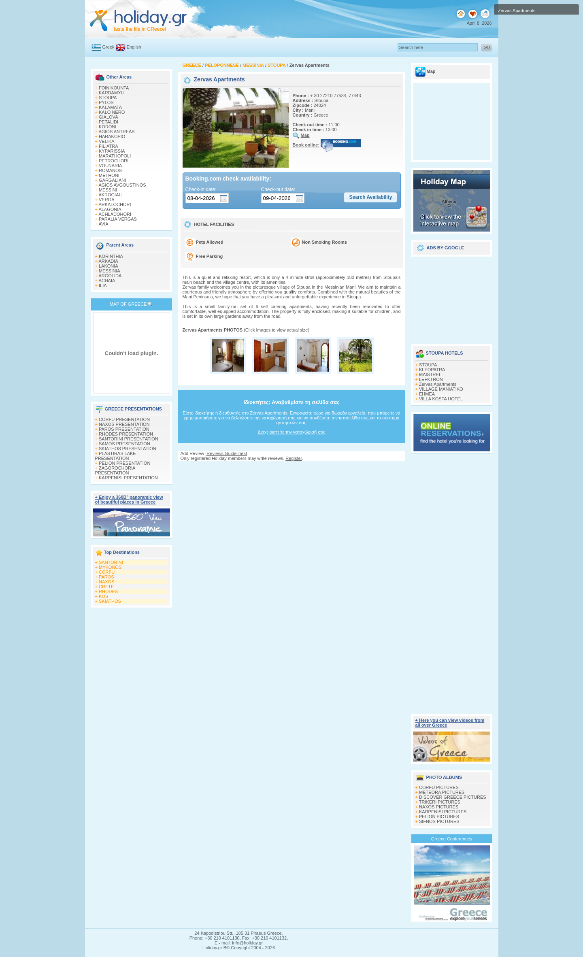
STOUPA (108, 97)
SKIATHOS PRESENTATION (127, 448)
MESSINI (108, 189)
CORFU (107, 572)
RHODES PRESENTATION (126, 434)
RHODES (108, 591)
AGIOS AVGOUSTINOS (122, 185)
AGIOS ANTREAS (116, 131)
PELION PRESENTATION (124, 463)
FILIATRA (108, 146)
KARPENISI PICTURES (442, 811)
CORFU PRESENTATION (124, 419)
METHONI (109, 175)
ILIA (103, 285)
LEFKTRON (431, 379)
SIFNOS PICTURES (439, 821)
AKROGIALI (110, 194)
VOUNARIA (110, 165)
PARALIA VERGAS (118, 219)
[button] (370, 197)
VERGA (107, 199)
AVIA (103, 223)
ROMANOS (110, 170)
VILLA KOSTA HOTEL (441, 398)
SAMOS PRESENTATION (124, 443)
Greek (108, 47)
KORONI (107, 126)
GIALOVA (108, 117)
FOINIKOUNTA (114, 87)
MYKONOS (110, 567)
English (134, 47)
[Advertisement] (291, 469)
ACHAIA (106, 280)
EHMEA (427, 393)
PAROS (106, 576)
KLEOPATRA (432, 369)
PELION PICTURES (439, 816)
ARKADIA (108, 261)
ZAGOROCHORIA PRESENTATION (115, 470)
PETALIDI (108, 121)
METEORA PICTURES (441, 792)
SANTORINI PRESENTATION (128, 438)
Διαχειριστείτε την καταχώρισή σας (291, 432)
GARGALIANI (112, 180)
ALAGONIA (109, 209)
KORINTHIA (111, 256)
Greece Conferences (451, 838)
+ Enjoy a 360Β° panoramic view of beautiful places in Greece (129, 499)
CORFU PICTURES (439, 787)
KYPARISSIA (112, 151)
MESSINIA (109, 270)
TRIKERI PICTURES (439, 802)
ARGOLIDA (109, 275)
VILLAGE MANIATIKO (441, 389)
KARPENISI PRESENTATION (128, 477)
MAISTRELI (431, 374)
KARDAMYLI (112, 92)
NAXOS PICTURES (438, 806)
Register (293, 458)
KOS (103, 596)
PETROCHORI (113, 160)
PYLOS (106, 102)
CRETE (106, 586)
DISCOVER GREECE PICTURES (452, 797)
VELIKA (107, 141)
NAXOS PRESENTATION (124, 424)
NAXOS (107, 581)
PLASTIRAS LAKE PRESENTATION (115, 456)
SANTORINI (111, 562)
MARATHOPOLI (115, 155)
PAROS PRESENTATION (124, 429)
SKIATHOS (110, 601)
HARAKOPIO (112, 136)
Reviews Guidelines (226, 453)
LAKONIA (108, 266)
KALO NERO (112, 112)
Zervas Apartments (437, 384)
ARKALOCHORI (114, 204)
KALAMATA (110, 107)
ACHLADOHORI (114, 214)
